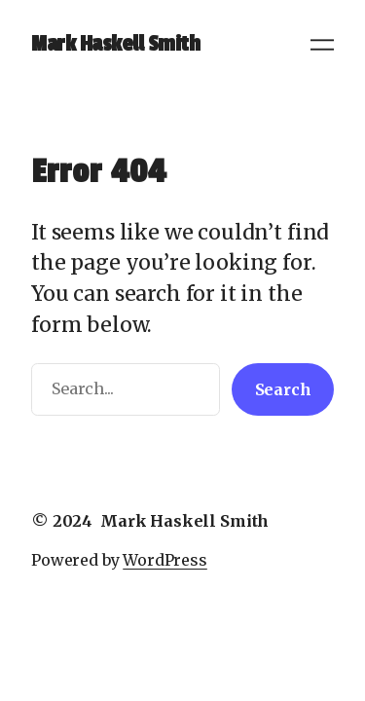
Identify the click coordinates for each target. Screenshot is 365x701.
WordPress (165, 560)
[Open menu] (322, 44)
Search (283, 389)
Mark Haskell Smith (115, 43)
